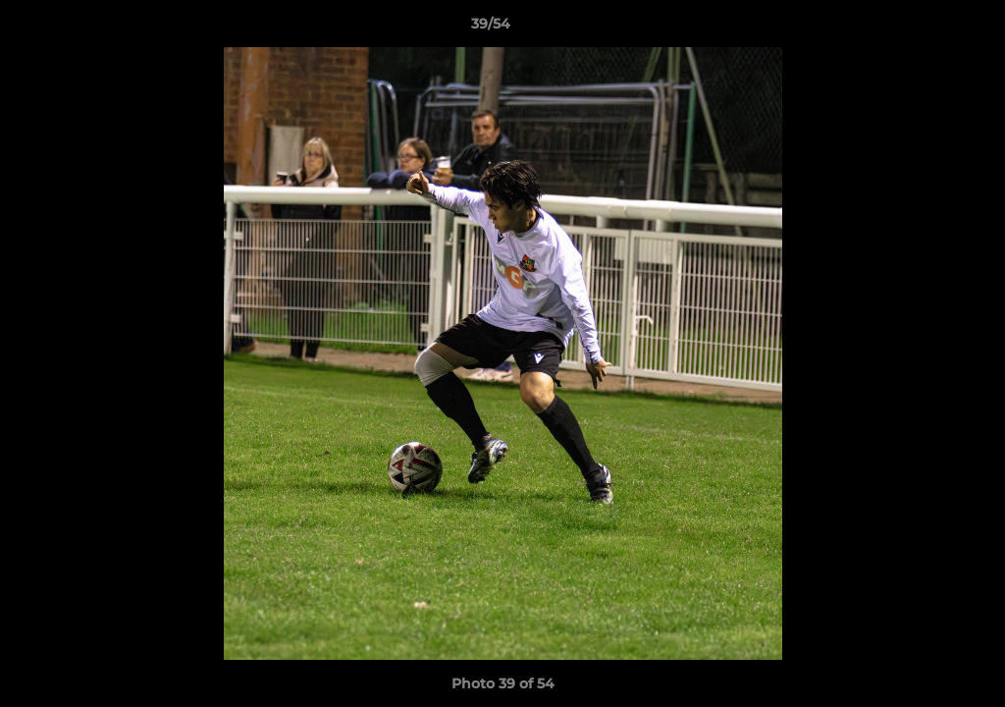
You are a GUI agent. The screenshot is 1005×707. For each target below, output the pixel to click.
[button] (922, 28)
